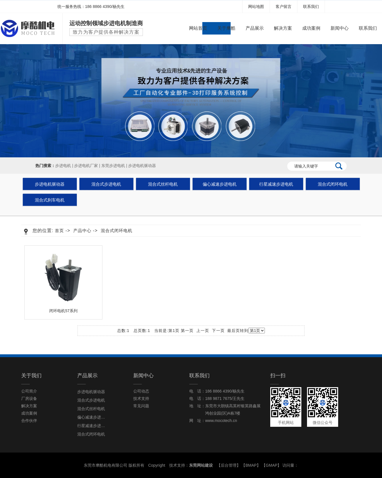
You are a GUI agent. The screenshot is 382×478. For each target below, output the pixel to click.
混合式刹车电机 (50, 200)
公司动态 (141, 391)
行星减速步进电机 (276, 184)
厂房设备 (29, 398)
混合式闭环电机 (333, 184)
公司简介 (29, 391)
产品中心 (82, 230)
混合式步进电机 (106, 184)
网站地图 (256, 6)
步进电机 (63, 165)
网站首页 (198, 28)
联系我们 (311, 6)
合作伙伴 (29, 420)
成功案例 (311, 28)
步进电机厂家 (86, 165)
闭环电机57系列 (63, 310)
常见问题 (141, 406)
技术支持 (141, 398)
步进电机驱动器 (142, 165)
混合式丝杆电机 (163, 184)
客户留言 (283, 6)
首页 (59, 230)
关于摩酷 (226, 28)
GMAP (271, 465)
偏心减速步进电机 (219, 184)
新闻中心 (340, 28)
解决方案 (283, 28)
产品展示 (255, 28)
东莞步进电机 (113, 165)
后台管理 (229, 465)
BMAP (251, 465)
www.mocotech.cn (221, 420)
